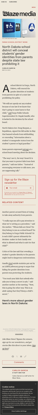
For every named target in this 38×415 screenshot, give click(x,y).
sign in (4, 2)
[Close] (35, 384)
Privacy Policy (22, 192)
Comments (19, 362)
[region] (19, 398)
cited (10, 263)
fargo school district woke (14, 42)
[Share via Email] (21, 356)
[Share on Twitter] (17, 356)
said (9, 113)
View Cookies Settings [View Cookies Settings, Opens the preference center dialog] (19, 411)
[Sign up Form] (18, 188)
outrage (25, 149)
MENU (34, 7)
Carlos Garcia (8, 68)
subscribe (13, 2)
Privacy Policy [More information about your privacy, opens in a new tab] (9, 407)
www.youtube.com (19, 334)
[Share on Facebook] (13, 356)
